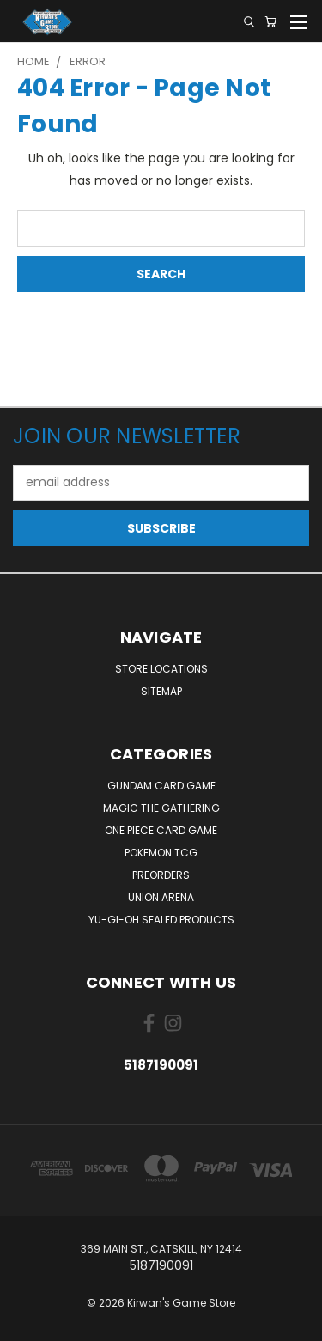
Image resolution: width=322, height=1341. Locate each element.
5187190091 (161, 1065)
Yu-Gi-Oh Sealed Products (161, 919)
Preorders (161, 875)
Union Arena (161, 897)
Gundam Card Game (161, 785)
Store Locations (161, 668)
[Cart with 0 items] (270, 22)
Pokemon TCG (161, 852)
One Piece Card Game (161, 830)
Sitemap (161, 691)
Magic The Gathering (161, 808)
